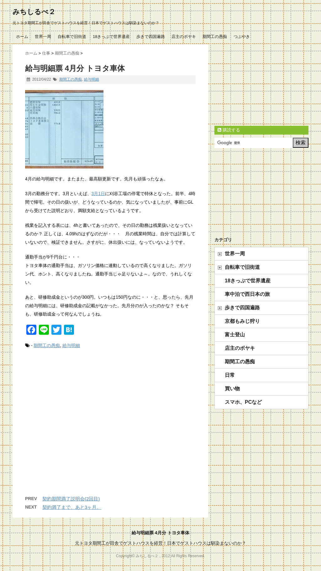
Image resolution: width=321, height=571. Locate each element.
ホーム (22, 36)
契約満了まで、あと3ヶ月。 (71, 507)
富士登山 (235, 334)
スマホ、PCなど (243, 402)
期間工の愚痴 (215, 36)
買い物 (232, 388)
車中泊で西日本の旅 (247, 294)
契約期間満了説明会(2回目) (71, 498)
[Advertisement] (110, 428)
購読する (229, 129)
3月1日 (98, 193)
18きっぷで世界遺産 (111, 36)
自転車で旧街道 (72, 36)
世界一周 (43, 36)
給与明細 (91, 79)
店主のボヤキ (183, 36)
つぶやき (242, 36)
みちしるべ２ (34, 12)
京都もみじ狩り (242, 321)
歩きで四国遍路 (150, 36)
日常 (230, 375)
